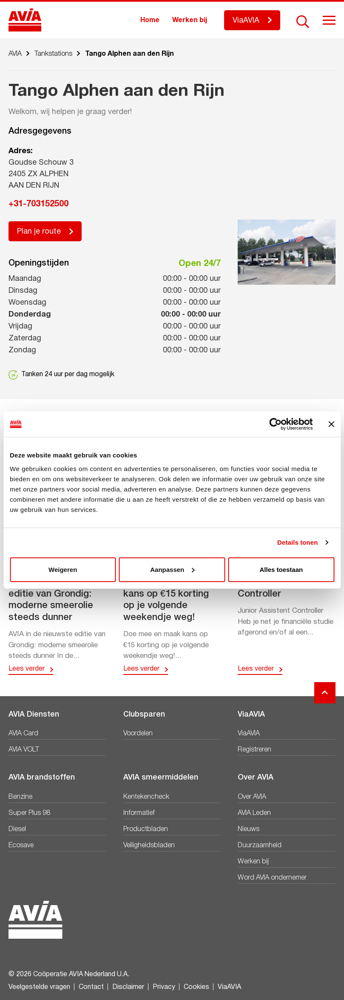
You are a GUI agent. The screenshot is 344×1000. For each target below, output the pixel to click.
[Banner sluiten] (331, 424)
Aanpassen (172, 569)
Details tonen (297, 542)
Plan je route (39, 231)
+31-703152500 (38, 204)
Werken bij (189, 20)
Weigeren (62, 569)
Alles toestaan (281, 569)
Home (149, 20)
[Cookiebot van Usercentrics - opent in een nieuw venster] (275, 424)
